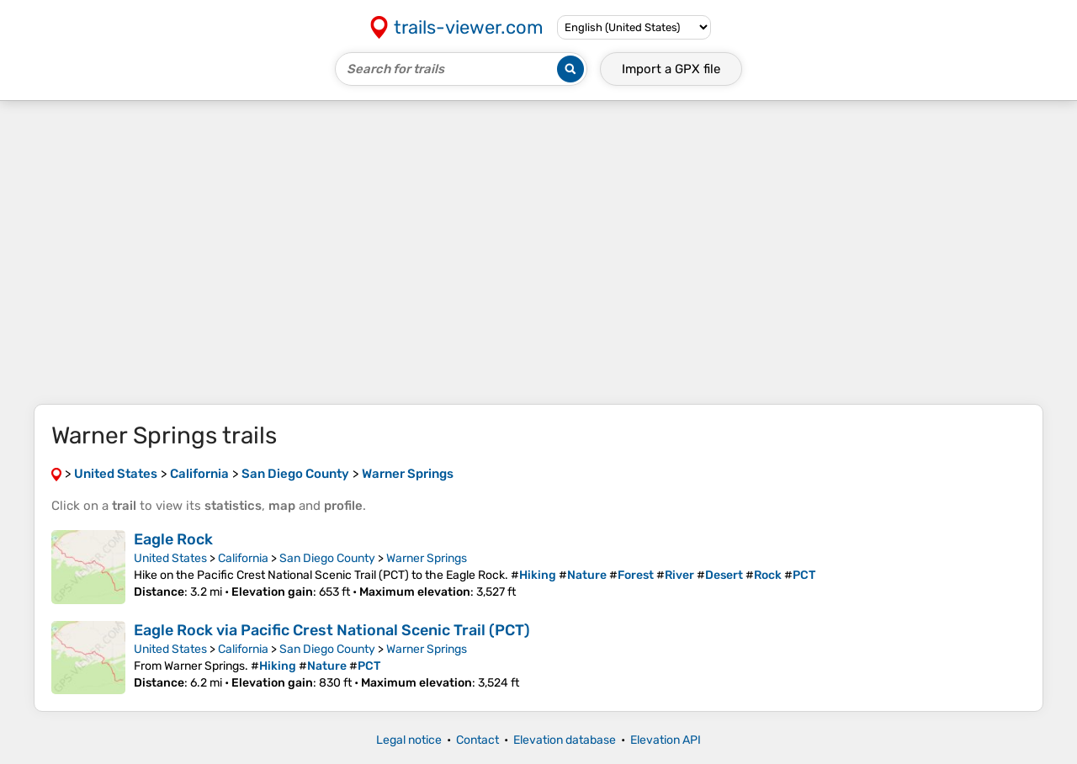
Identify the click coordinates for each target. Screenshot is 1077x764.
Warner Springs (426, 558)
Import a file (671, 69)
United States (170, 558)
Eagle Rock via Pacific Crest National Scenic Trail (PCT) (332, 630)
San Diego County (327, 558)
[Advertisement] (538, 252)
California (243, 558)
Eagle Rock (173, 539)
